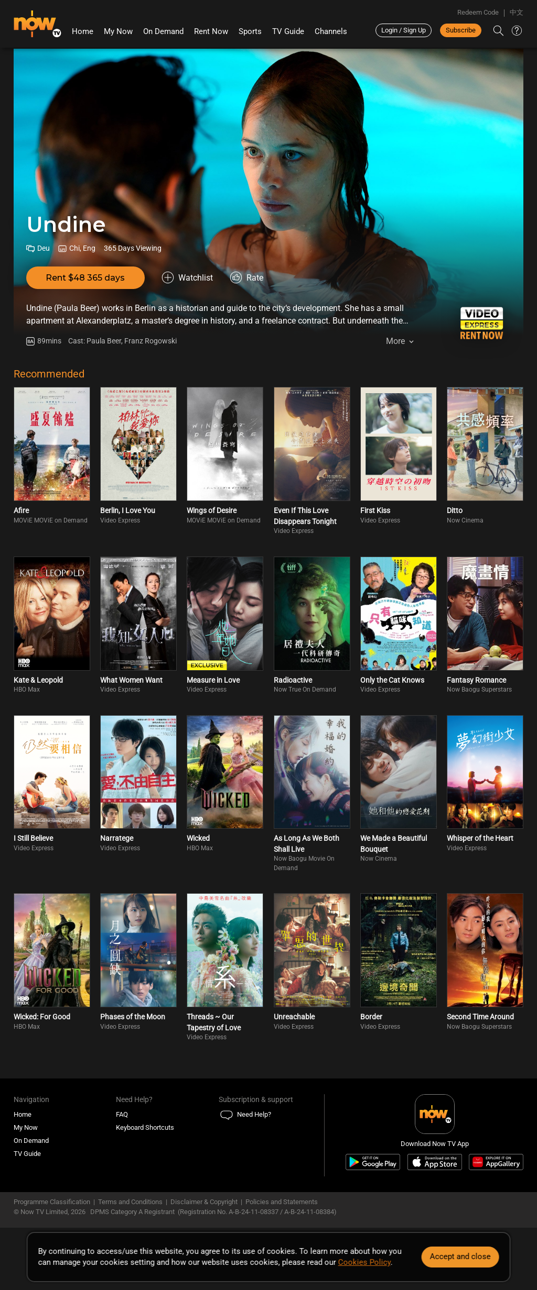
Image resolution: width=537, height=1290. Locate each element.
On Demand (163, 31)
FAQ (122, 1114)
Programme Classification (52, 1202)
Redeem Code (478, 12)
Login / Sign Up (403, 30)
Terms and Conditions (130, 1202)
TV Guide (288, 31)
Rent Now (211, 31)
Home (82, 31)
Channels (331, 31)
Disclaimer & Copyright (204, 1202)
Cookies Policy (364, 1262)
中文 (516, 12)
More (395, 341)
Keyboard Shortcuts (145, 1127)
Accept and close (459, 1256)
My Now (118, 31)
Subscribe (461, 30)
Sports (250, 31)
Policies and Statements (281, 1202)
